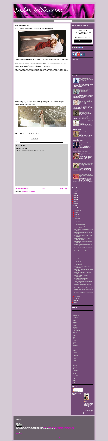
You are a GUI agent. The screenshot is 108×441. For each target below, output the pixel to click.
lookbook (75, 353)
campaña (75, 327)
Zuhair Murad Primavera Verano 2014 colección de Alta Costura (86, 133)
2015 (75, 209)
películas (75, 367)
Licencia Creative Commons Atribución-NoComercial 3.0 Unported (58, 427)
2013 (75, 302)
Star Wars (75, 373)
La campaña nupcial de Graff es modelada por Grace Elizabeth (86, 122)
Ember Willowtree (38, 9)
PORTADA (17, 20)
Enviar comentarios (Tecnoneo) (28, 191)
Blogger (59, 437)
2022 (75, 197)
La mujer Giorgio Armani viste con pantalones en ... (82, 276)
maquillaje (75, 357)
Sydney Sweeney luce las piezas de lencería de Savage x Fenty (86, 175)
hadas (74, 347)
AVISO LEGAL (19, 433)
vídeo (74, 380)
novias (74, 363)
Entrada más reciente (21, 188)
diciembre (77, 210)
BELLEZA (45, 20)
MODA (23, 20)
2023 (75, 195)
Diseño (74, 340)
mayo (76, 214)
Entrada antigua (63, 188)
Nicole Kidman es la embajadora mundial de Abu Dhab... (81, 251)
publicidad (75, 370)
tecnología (75, 375)
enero (76, 298)
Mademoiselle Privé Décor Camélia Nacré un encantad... (82, 239)
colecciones (76, 333)
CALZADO (29, 20)
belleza (74, 322)
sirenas (75, 372)
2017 (75, 207)
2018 (75, 205)
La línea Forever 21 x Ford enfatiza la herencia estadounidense (85, 90)
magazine (75, 355)
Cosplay (75, 338)
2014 (75, 300)
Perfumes (75, 368)
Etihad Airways (27, 61)
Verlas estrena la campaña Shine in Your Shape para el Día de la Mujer (85, 101)
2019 (75, 203)
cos (74, 337)
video (74, 378)
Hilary (86, 401)
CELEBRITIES (37, 20)
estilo (74, 342)
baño (74, 320)
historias (75, 348)
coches (75, 332)
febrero (76, 296)
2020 (75, 201)
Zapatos (75, 382)
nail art (74, 362)
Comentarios (76, 391)
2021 (75, 199)
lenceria (75, 352)
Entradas (75, 389)
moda (26, 140)
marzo (76, 218)
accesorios (75, 313)
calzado (75, 325)
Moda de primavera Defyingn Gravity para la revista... (82, 267)
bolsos (74, 323)
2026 (75, 189)
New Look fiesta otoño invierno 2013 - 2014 (84, 111)
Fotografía (75, 345)
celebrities (22, 140)
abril (76, 216)
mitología (75, 358)
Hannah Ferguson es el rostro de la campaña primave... (82, 223)
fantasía (75, 343)
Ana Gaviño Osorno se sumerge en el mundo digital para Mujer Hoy (86, 79)
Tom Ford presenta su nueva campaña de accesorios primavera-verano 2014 (86, 144)
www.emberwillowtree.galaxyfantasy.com (64, 428)
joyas (74, 350)
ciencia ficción (76, 330)
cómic (74, 335)
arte (74, 318)
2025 (75, 191)
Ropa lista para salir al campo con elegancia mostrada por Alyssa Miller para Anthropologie (86, 165)
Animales (75, 317)
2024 (75, 193)
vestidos (75, 377)
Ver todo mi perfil (88, 411)
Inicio (43, 188)
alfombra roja (76, 315)
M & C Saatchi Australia (33, 131)
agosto (76, 212)
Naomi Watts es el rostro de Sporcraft (83, 287)
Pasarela (75, 365)
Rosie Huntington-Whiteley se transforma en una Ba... (81, 279)
